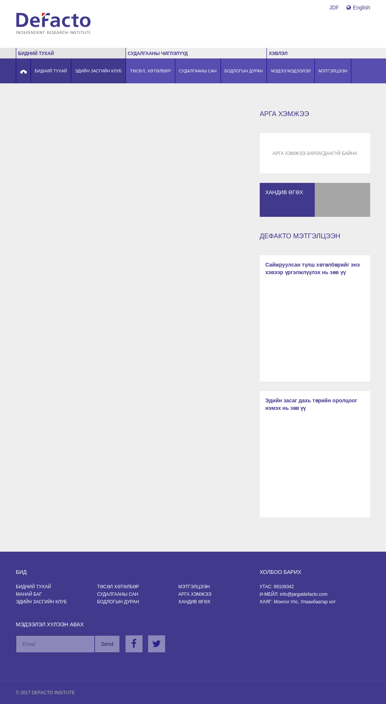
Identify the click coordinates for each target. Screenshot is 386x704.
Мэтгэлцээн (194, 586)
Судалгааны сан (117, 594)
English (358, 8)
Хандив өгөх (194, 601)
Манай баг (29, 594)
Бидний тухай (33, 586)
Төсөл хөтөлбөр (118, 586)
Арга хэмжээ (194, 594)
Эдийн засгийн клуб (41, 601)
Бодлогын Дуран (118, 601)
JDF (334, 8)
